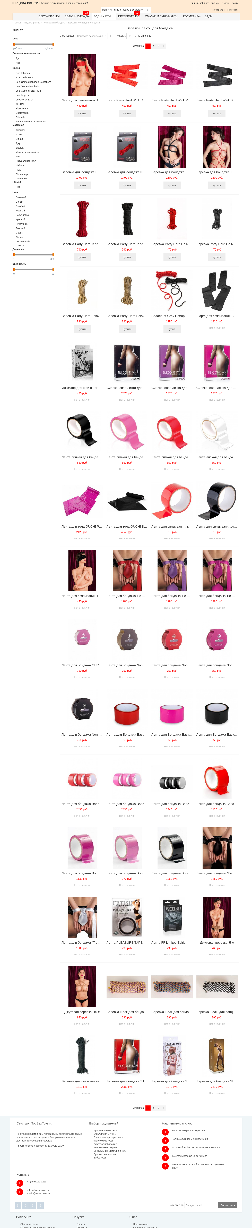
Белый (19, 201)
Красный (20, 219)
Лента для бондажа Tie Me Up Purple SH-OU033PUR (190, 596)
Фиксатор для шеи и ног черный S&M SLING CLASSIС (102, 388)
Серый (19, 232)
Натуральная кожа (26, 161)
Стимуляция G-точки (88, 1133)
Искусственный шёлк (27, 152)
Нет (18, 62)
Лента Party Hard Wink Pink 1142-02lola (180, 100)
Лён (18, 156)
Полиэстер (22, 174)
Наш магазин (111, 1198)
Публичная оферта (114, 1205)
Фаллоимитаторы (86, 1140)
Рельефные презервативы (91, 1137)
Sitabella (20, 117)
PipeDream (22, 108)
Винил (19, 139)
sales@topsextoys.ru (205, 1139)
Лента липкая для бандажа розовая (133, 457)
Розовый (20, 228)
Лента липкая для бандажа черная (88, 457)
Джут (18, 143)
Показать (121, 35)
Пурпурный (22, 223)
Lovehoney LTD (24, 99)
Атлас (19, 134)
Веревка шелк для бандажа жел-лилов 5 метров (143, 1012)
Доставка (67, 1201)
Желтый (20, 210)
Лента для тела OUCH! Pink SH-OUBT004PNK (96, 526)
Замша (20, 147)
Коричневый (23, 215)
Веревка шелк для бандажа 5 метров (179, 1012)
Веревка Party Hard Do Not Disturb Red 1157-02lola (189, 244)
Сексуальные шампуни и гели (93, 1150)
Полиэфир (22, 178)
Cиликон (20, 130)
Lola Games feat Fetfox (28, 86)
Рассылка (176, 1179)
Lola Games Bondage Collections (33, 82)
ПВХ (18, 169)
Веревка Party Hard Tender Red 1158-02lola (94, 244)
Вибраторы (83, 1157)
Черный (20, 246)
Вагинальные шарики (88, 1147)
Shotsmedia (22, 112)
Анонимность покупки (116, 1201)
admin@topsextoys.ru (205, 1142)
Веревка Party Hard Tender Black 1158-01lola (140, 244)
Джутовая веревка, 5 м (217, 942)
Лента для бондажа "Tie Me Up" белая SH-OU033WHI (102, 942)
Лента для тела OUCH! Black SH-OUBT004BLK (142, 526)
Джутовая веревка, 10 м (82, 1012)
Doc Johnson (23, 73)
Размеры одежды (155, 1198)
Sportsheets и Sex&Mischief (31, 121)
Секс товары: (67, 35)
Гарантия (67, 1205)
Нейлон (20, 165)
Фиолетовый (23, 241)
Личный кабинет (199, 3)
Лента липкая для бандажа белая (221, 457)
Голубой (20, 206)
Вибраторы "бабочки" (88, 1144)
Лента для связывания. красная (175, 526)
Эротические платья (88, 1154)
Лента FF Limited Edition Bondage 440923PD (184, 942)
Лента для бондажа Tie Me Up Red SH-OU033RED (144, 596)
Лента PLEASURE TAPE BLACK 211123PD (138, 942)
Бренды (215, 3)
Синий (19, 237)
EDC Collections (24, 77)
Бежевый (21, 197)
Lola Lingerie (23, 95)
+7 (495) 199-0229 (204, 1130)
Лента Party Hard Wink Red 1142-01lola (135, 100)
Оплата (66, 1198)
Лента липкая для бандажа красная (178, 457)
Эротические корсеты (89, 1130)
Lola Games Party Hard (28, 90)
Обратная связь (29, 1198)
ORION (20, 104)
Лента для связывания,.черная (219, 526)
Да (17, 58)
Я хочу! (226, 3)
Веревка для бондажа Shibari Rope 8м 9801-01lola (189, 1081)
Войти (235, 3)
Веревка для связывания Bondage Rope (91, 1081)
